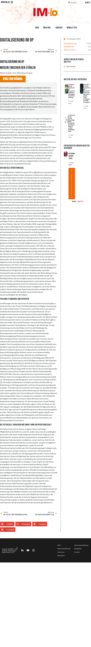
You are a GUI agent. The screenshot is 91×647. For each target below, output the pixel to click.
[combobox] (75, 2)
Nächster (80, 201)
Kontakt (59, 27)
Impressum (60, 552)
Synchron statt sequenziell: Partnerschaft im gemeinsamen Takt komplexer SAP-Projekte (86, 93)
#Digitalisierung (70, 43)
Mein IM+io (7, 2)
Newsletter (72, 27)
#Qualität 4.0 (69, 46)
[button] (7, 524)
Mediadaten (78, 548)
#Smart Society (70, 50)
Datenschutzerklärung (81, 545)
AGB (58, 545)
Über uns (47, 27)
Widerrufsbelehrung (63, 548)
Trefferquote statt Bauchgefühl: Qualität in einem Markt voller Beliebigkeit (71, 123)
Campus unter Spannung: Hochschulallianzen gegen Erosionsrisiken (71, 90)
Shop (37, 27)
